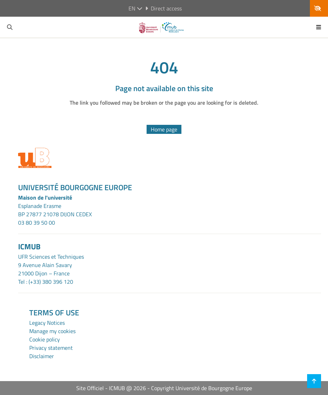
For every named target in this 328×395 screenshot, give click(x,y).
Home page (164, 129)
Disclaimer (41, 356)
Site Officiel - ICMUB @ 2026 (111, 388)
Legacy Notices (47, 323)
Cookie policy (44, 339)
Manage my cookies (52, 331)
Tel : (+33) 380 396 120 (45, 281)
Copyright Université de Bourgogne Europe (201, 388)
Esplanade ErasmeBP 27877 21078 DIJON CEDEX (55, 210)
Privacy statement (51, 348)
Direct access (163, 8)
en (135, 8)
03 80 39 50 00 (36, 222)
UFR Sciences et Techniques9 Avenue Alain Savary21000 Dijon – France (51, 264)
